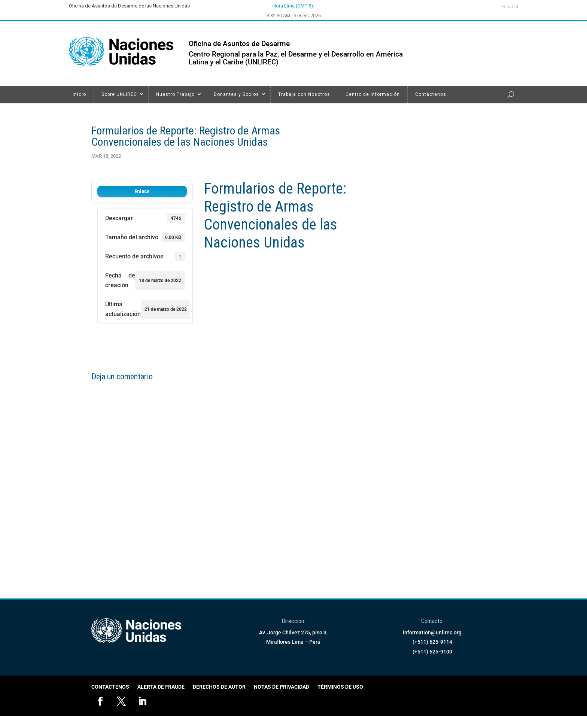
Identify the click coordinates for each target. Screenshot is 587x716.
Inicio (79, 94)
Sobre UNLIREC (119, 94)
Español (509, 6)
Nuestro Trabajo (175, 94)
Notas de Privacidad (281, 687)
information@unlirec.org (432, 632)
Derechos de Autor (219, 687)
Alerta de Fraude (161, 687)
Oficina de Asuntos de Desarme (239, 43)
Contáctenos (430, 94)
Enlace (142, 191)
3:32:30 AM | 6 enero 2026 (294, 15)
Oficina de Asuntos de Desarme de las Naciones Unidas (129, 6)
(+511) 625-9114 (432, 642)
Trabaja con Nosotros (304, 94)
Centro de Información (373, 94)
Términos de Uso (340, 687)
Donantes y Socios (236, 94)
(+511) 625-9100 (432, 652)
